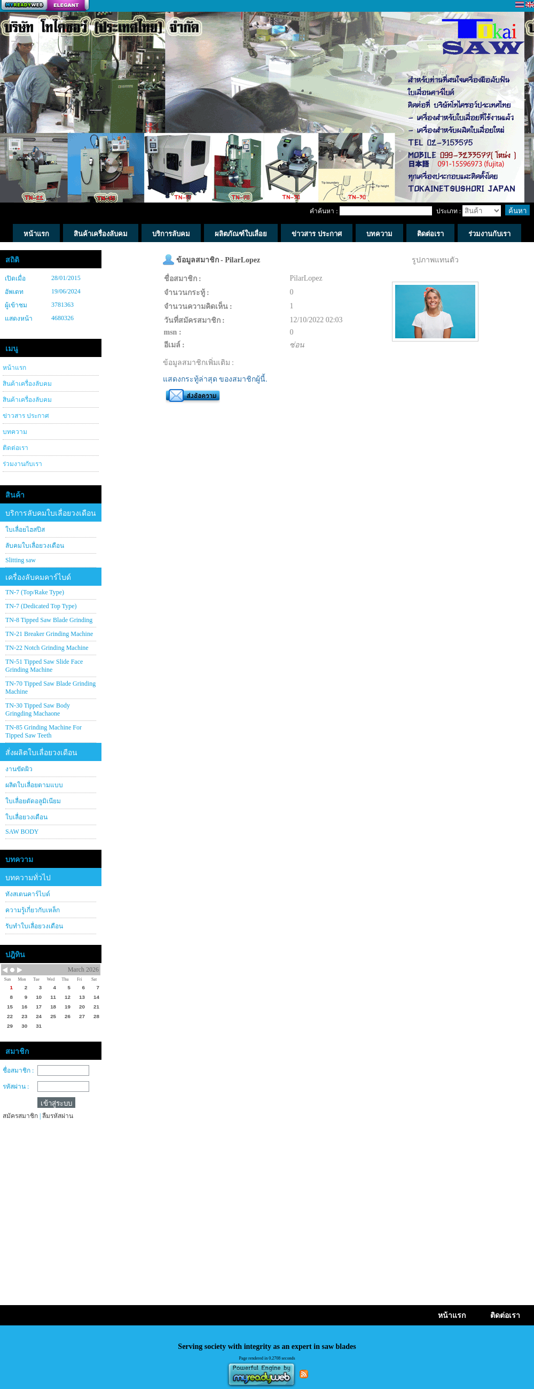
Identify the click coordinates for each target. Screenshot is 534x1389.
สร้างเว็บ (45, 6)
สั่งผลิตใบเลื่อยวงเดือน (41, 753)
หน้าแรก (14, 367)
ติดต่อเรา (15, 448)
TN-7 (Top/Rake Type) (34, 592)
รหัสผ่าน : (16, 1086)
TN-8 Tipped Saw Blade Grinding (48, 620)
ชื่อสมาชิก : (18, 1070)
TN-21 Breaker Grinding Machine (49, 634)
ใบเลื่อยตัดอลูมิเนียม (33, 801)
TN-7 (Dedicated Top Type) (41, 606)
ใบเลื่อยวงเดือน (26, 817)
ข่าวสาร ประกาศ (26, 416)
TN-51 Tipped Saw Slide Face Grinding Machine (44, 665)
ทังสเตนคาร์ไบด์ (27, 894)
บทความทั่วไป (28, 878)
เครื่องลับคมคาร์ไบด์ (38, 577)
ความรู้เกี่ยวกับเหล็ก (32, 910)
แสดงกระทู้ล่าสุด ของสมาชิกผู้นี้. (215, 379)
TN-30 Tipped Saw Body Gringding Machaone (37, 709)
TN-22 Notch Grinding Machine (47, 647)
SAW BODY (22, 831)
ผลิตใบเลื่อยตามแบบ (34, 785)
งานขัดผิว (19, 769)
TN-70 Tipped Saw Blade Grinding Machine (50, 687)
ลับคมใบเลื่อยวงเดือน (34, 545)
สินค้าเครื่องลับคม (27, 383)
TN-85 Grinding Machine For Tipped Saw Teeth (43, 731)
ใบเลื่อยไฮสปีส (25, 529)
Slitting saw (20, 560)
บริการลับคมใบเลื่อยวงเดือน (50, 513)
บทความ (15, 432)
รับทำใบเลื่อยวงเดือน (34, 926)
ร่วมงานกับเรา (22, 464)
